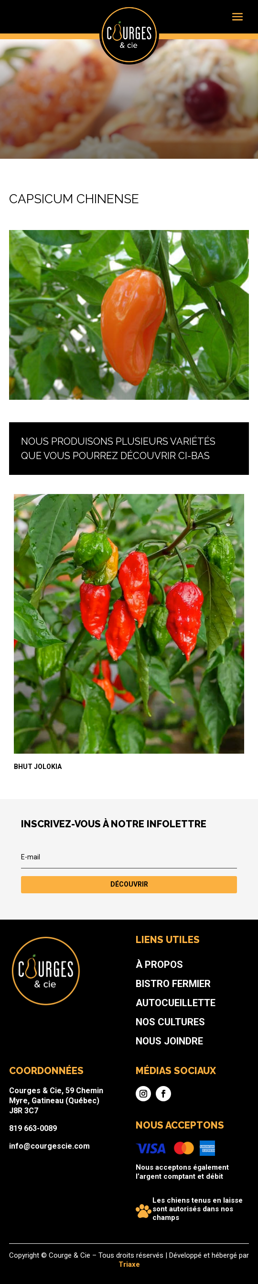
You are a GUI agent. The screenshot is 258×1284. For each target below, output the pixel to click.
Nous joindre (152, 1058)
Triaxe (129, 1264)
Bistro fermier (154, 1026)
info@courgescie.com (84, 1117)
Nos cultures (152, 1048)
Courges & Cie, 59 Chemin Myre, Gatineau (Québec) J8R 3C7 (87, 1092)
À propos (146, 1015)
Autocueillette (155, 1037)
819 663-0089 (74, 1107)
